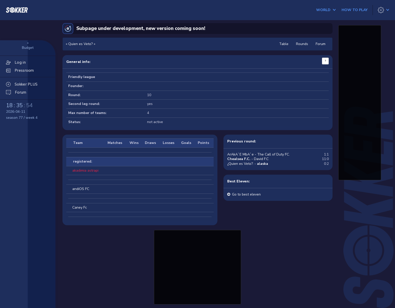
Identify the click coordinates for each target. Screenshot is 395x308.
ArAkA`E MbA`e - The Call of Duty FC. (258, 154)
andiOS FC (80, 188)
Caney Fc (79, 207)
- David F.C (248, 159)
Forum (320, 44)
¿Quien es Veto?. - (247, 163)
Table (283, 44)
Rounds (302, 44)
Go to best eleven (246, 194)
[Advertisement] (197, 266)
